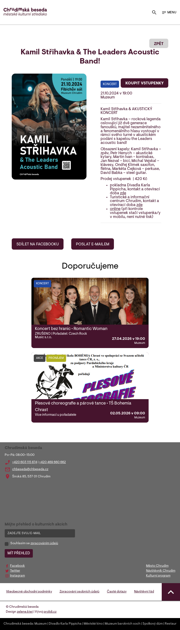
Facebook (17, 566)
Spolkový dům (152, 624)
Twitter (15, 571)
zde (123, 193)
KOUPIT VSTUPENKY (144, 83)
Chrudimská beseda (18, 624)
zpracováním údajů (44, 543)
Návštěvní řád (144, 591)
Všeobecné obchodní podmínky (29, 591)
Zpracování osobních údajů (79, 591)
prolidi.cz (50, 612)
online (115, 209)
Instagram (17, 576)
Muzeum (40, 624)
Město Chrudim (157, 566)
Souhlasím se (34, 543)
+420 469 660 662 (52, 462)
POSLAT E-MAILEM (92, 244)
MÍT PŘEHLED (19, 553)
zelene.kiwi (25, 612)
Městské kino (93, 624)
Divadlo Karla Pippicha (65, 624)
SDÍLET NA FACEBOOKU (37, 244)
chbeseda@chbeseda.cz (30, 469)
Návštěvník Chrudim (160, 571)
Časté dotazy (117, 591)
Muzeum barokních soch (122, 624)
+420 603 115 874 (24, 462)
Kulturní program (158, 576)
